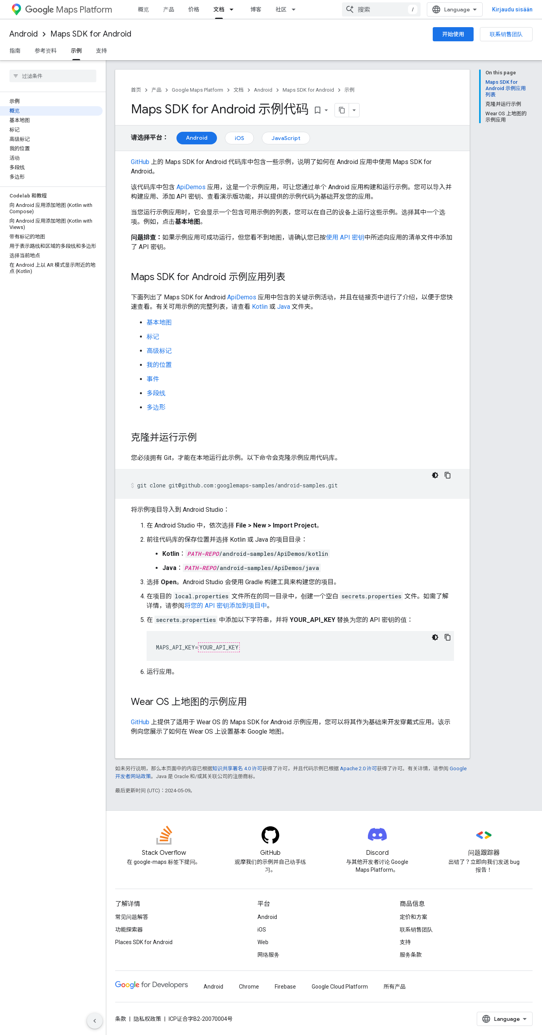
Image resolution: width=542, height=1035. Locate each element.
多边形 (156, 407)
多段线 (156, 393)
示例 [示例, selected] (76, 50)
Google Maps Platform (197, 90)
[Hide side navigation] (95, 1021)
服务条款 (411, 955)
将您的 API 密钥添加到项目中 (225, 605)
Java (283, 306)
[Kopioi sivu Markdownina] (342, 110)
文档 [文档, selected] (218, 9)
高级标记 (159, 350)
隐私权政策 (147, 1019)
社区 (281, 9)
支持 (101, 50)
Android (23, 34)
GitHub (140, 162)
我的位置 (159, 365)
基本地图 (159, 322)
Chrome (249, 986)
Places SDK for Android (144, 942)
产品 (168, 9)
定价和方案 (413, 917)
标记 (153, 336)
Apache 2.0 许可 (358, 768)
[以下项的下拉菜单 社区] (296, 9)
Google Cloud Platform (340, 986)
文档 (238, 90)
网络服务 (268, 955)
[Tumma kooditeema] (435, 475)
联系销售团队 (506, 34)
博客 (255, 9)
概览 (143, 9)
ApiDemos (191, 187)
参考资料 (46, 50)
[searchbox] (52, 76)
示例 (349, 90)
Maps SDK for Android (90, 34)
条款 (120, 1019)
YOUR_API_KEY (219, 647)
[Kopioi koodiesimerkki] (447, 475)
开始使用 (453, 34)
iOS (239, 138)
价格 (193, 9)
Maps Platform (68, 9)
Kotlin (260, 306)
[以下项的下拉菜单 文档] (233, 9)
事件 (153, 379)
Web (262, 942)
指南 (14, 50)
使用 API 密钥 (345, 237)
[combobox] (381, 9)
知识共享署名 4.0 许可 (237, 768)
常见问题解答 (131, 917)
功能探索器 (129, 929)
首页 (136, 90)
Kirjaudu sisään (512, 9)
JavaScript (286, 138)
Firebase (285, 986)
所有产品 (395, 986)
